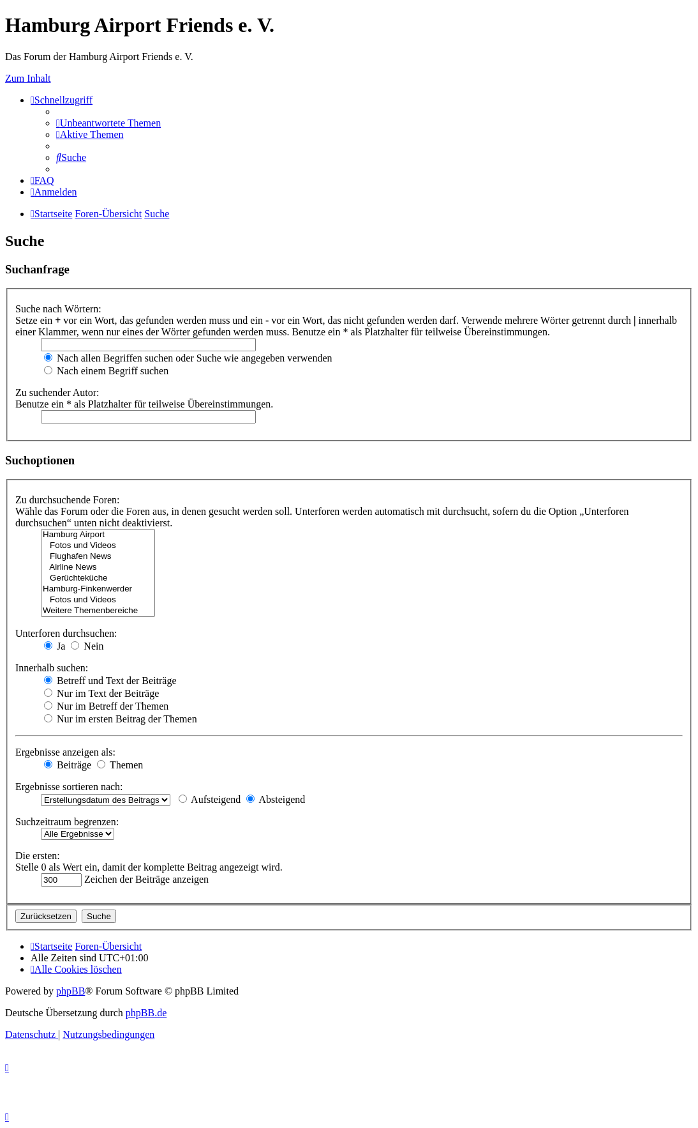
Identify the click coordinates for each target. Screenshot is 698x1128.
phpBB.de (146, 1012)
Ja (54, 646)
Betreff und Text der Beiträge (110, 680)
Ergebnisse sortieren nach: (69, 786)
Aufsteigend (210, 799)
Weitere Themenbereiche (97, 611)
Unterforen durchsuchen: (66, 633)
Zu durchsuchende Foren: (67, 499)
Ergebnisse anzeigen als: (65, 752)
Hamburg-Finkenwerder (97, 589)
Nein (87, 646)
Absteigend (275, 799)
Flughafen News (97, 556)
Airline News (97, 567)
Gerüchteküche (97, 578)
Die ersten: (37, 855)
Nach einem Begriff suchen (106, 370)
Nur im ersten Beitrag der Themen (120, 718)
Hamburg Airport (97, 535)
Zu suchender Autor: (57, 392)
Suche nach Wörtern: (58, 308)
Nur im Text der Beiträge (101, 693)
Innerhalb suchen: (51, 667)
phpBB (70, 991)
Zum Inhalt (28, 78)
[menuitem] (108, 123)
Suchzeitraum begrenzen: (67, 821)
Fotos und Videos (97, 545)
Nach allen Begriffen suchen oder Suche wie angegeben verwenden (188, 358)
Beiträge (67, 764)
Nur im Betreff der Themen (106, 706)
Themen (120, 764)
